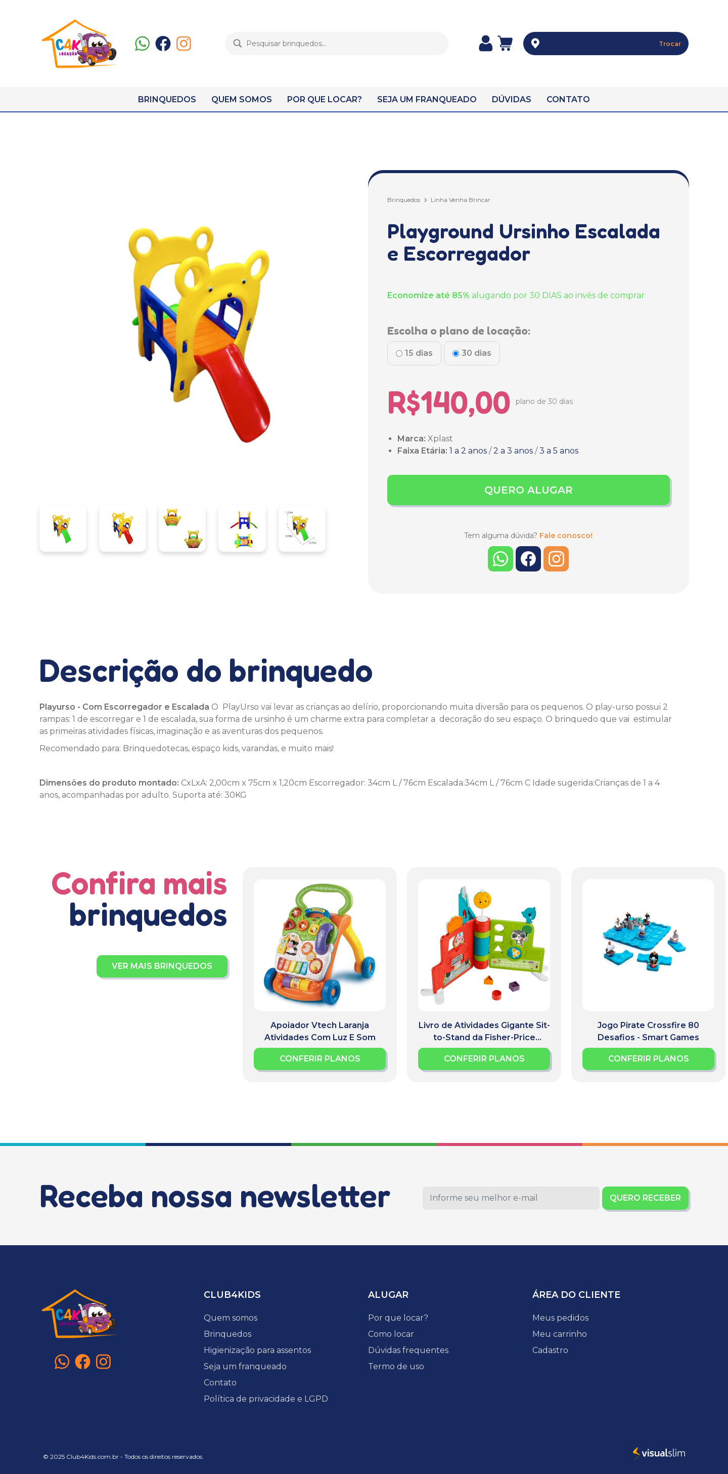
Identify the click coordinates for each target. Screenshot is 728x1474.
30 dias (476, 353)
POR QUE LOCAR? (324, 99)
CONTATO (568, 99)
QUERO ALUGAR (528, 490)
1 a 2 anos (468, 451)
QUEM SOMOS (241, 99)
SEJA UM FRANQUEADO (427, 99)
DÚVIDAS (511, 99)
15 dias (419, 353)
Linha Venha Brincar (460, 199)
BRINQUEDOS (167, 99)
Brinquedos (403, 199)
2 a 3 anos (513, 451)
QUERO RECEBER (645, 1198)
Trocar (670, 44)
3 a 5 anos (558, 451)
